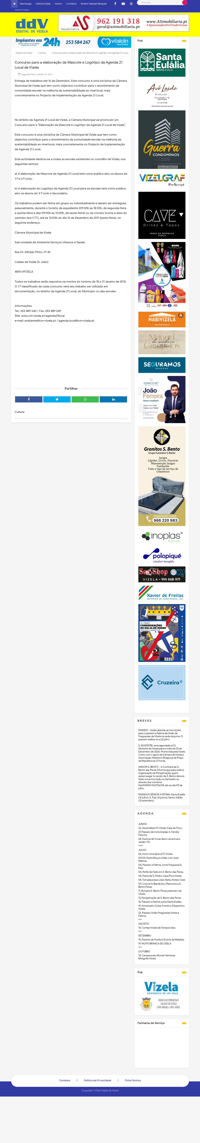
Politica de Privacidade (97, 1075)
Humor (58, 3)
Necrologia (25, 3)
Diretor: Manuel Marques (94, 3)
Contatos (71, 3)
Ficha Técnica (133, 1075)
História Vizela (43, 3)
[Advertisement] (71, 351)
